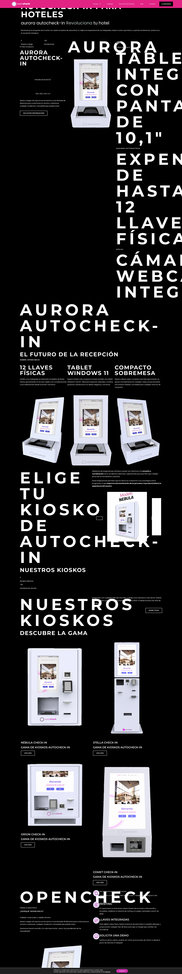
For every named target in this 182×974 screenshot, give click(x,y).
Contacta (152, 4)
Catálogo (110, 4)
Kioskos (97, 4)
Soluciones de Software (126, 4)
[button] (99, 518)
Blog (141, 4)
